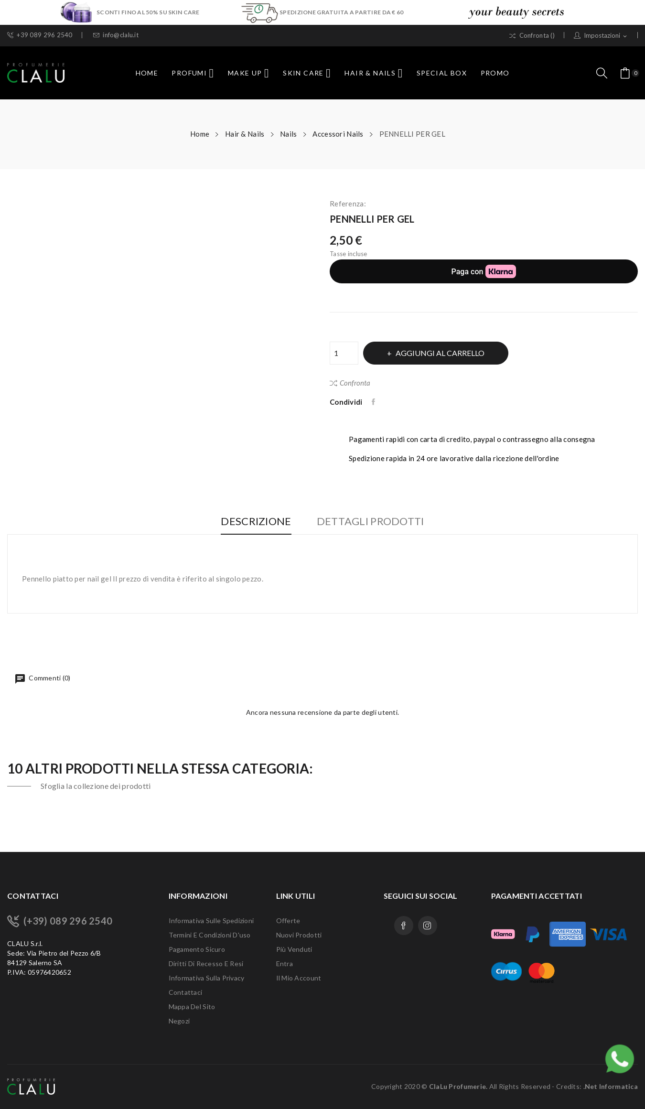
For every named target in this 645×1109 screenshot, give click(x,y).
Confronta (350, 382)
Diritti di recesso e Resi (206, 963)
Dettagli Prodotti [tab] (373, 522)
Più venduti (294, 949)
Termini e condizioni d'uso (210, 935)
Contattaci (186, 992)
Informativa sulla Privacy (207, 978)
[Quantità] (344, 353)
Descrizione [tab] (253, 522)
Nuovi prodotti (299, 935)
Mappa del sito (192, 1006)
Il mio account (299, 978)
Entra (284, 963)
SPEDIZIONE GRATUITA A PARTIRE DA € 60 (341, 12)
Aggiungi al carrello (442, 352)
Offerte (288, 920)
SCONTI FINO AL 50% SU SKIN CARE (148, 12)
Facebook (403, 925)
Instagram (427, 925)
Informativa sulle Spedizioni (211, 920)
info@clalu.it (116, 35)
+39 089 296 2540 (40, 35)
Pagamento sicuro (197, 949)
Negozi (179, 1021)
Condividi (374, 402)
